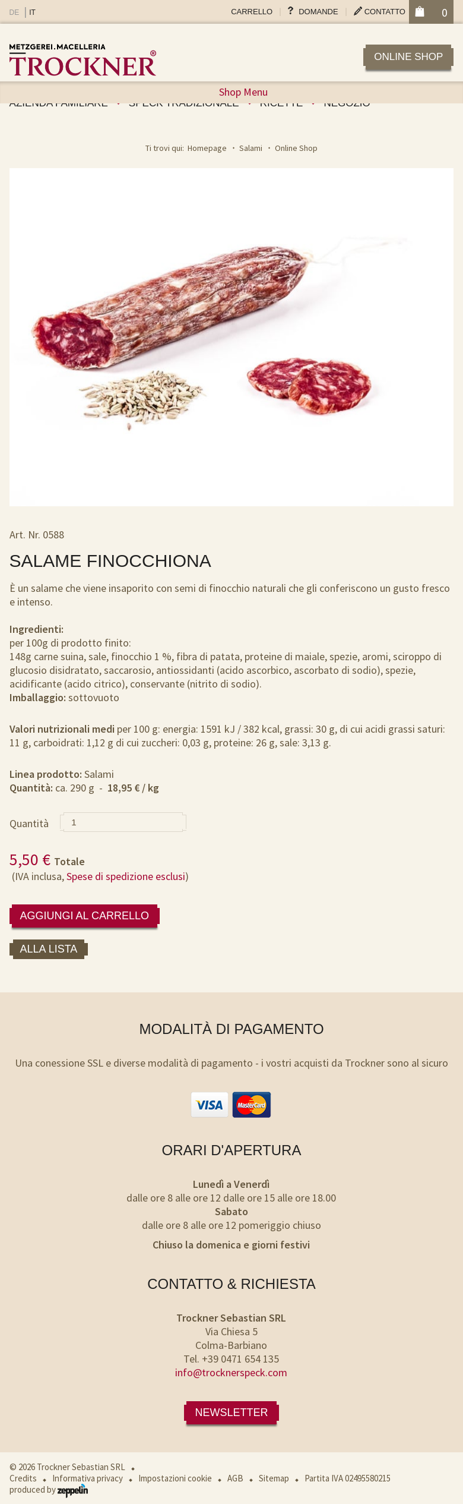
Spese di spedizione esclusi (125, 876)
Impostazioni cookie (175, 1478)
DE (14, 12)
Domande (318, 11)
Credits (23, 1478)
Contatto (384, 11)
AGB (235, 1478)
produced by (48, 1489)
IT (32, 12)
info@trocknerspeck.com (231, 1372)
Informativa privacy (87, 1478)
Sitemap (274, 1478)
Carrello (251, 11)
